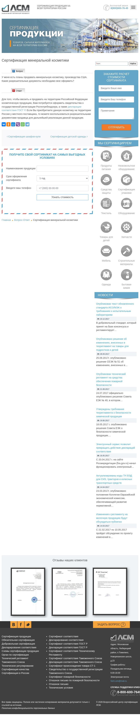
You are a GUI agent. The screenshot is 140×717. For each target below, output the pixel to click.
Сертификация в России (15, 673)
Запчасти (126, 237)
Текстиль (106, 213)
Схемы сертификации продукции (20, 651)
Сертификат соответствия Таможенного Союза (75, 658)
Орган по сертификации (15, 654)
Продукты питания (106, 167)
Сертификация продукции (16, 636)
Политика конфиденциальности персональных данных (28, 708)
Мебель (106, 260)
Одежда (106, 284)
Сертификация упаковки (126, 191)
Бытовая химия (126, 286)
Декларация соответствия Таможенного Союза (75, 662)
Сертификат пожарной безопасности (69, 676)
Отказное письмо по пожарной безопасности (74, 680)
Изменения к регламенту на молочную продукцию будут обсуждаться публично (112, 518)
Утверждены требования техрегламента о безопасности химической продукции (113, 413)
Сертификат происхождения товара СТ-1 (72, 665)
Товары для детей (106, 239)
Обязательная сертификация (18, 640)
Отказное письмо (58, 684)
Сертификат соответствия (63, 636)
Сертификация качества (15, 669)
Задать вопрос (111, 624)
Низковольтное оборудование (126, 167)
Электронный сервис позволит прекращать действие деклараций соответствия (115, 448)
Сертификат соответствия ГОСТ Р (68, 643)
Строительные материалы (126, 262)
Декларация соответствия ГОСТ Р (68, 647)
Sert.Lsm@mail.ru (118, 681)
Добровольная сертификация (18, 643)
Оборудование (126, 213)
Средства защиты (106, 191)
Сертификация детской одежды (69, 136)
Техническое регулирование (17, 665)
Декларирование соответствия (19, 647)
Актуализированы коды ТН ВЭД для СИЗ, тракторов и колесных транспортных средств (114, 479)
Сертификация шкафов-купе (24, 136)
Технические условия (61, 687)
